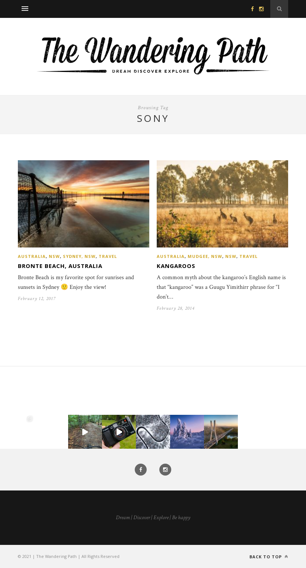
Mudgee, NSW (205, 256)
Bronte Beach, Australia (60, 265)
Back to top (268, 556)
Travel (108, 256)
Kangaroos (176, 265)
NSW (54, 256)
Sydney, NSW (79, 256)
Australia (32, 256)
